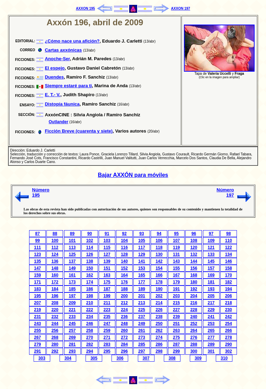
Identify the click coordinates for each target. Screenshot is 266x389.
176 (124, 282)
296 (124, 351)
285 (141, 344)
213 (141, 302)
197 (72, 295)
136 (54, 261)
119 (176, 247)
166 (159, 275)
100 (54, 240)
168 (193, 275)
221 (72, 309)
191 (176, 289)
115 (107, 247)
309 (198, 358)
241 (211, 316)
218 (228, 302)
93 (141, 233)
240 (193, 316)
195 (37, 295)
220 (54, 309)
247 (107, 323)
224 (124, 309)
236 (124, 316)
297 (141, 351)
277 (211, 337)
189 (141, 289)
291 (37, 351)
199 (107, 295)
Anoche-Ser (57, 58)
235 (107, 316)
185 (72, 289)
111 (37, 247)
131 (176, 254)
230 (228, 309)
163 (107, 275)
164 (124, 275)
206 (228, 295)
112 (54, 247)
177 (141, 282)
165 (141, 275)
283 (107, 344)
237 (141, 316)
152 (124, 268)
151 (107, 268)
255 (37, 330)
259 (107, 330)
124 (54, 254)
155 (176, 268)
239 (176, 316)
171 (37, 282)
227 (176, 309)
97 (211, 233)
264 (193, 330)
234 (89, 316)
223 (107, 309)
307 (146, 358)
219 (37, 309)
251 (176, 323)
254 (228, 323)
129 (141, 254)
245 (72, 323)
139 (107, 261)
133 (211, 254)
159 (37, 275)
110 (228, 240)
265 (211, 330)
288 (193, 344)
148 (54, 268)
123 (37, 254)
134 (228, 254)
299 (176, 351)
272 (124, 337)
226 (159, 309)
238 (159, 316)
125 (72, 254)
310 (224, 358)
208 (54, 302)
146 (228, 261)
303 (41, 358)
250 (159, 323)
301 (211, 351)
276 (193, 337)
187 (107, 289)
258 (89, 330)
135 (37, 261)
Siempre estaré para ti (68, 85)
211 (107, 302)
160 (54, 275)
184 (54, 289)
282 (89, 344)
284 (124, 344)
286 (159, 344)
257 (72, 330)
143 (176, 261)
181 (211, 282)
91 (107, 233)
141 (141, 261)
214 (159, 302)
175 (107, 282)
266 (228, 330)
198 (89, 295)
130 (159, 254)
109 (211, 240)
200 (124, 295)
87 (37, 233)
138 (89, 261)
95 (176, 233)
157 (211, 268)
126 (89, 254)
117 (141, 247)
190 (159, 289)
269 (72, 337)
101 (72, 240)
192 (193, 289)
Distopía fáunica (62, 104)
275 (176, 337)
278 (228, 337)
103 (107, 240)
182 (228, 282)
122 (228, 247)
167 (176, 275)
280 (54, 344)
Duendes (54, 77)
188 (124, 289)
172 (54, 282)
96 (194, 233)
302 (228, 351)
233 (72, 316)
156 (193, 268)
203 (176, 295)
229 (211, 309)
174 (89, 282)
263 (176, 330)
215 (176, 302)
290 (228, 344)
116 (124, 247)
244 (54, 323)
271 (107, 337)
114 (89, 247)
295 (107, 351)
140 (124, 261)
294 (89, 351)
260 (124, 330)
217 (211, 302)
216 (193, 302)
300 (193, 351)
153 (141, 268)
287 (176, 344)
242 (228, 316)
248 (124, 323)
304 (67, 358)
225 (141, 309)
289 (211, 344)
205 (211, 295)
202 (159, 295)
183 (37, 289)
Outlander (59, 121)
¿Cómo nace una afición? (72, 41)
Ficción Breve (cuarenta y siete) (79, 131)
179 (176, 282)
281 (72, 344)
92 (124, 233)
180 (193, 282)
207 (37, 302)
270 (89, 337)
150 (89, 268)
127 (107, 254)
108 (193, 240)
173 (72, 282)
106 (159, 240)
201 (141, 295)
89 (72, 233)
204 (193, 295)
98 (228, 233)
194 (228, 289)
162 (89, 275)
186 (89, 289)
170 (228, 275)
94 (159, 233)
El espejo (54, 68)
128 (124, 254)
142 (159, 261)
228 (193, 309)
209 (72, 302)
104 (124, 240)
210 (89, 302)
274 (159, 337)
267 (37, 337)
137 (72, 261)
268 (54, 337)
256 (54, 330)
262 (159, 330)
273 (141, 337)
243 (37, 323)
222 (89, 309)
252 (193, 323)
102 (89, 240)
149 (72, 268)
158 (228, 268)
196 (54, 295)
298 (159, 351)
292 (54, 351)
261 (141, 330)
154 (159, 268)
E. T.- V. (52, 94)
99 (37, 240)
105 (141, 240)
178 (159, 282)
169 (211, 275)
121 (211, 247)
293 (72, 351)
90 (89, 233)
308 (172, 358)
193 (211, 289)
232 (54, 316)
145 (211, 261)
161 (72, 275)
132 (193, 254)
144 (193, 261)
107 (176, 240)
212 (124, 302)
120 (193, 247)
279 (37, 344)
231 (37, 316)
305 (93, 358)
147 (37, 268)
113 (72, 247)
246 (89, 323)
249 (141, 323)
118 (159, 247)
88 (55, 233)
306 (119, 358)
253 (211, 323)
